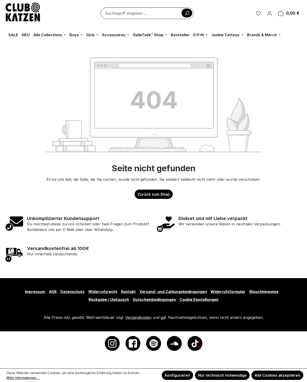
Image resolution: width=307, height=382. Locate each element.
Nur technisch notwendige (222, 375)
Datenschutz (72, 291)
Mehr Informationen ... (23, 378)
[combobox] (147, 13)
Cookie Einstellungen (199, 299)
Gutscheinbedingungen (154, 299)
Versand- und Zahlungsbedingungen (173, 291)
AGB (53, 291)
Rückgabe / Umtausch (109, 299)
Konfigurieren (177, 375)
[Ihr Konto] (269, 13)
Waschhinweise (263, 291)
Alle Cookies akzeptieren (277, 375)
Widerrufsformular (228, 291)
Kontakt (128, 291)
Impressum (35, 291)
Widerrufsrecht (102, 291)
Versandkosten (138, 317)
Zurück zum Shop (154, 194)
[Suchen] (187, 13)
